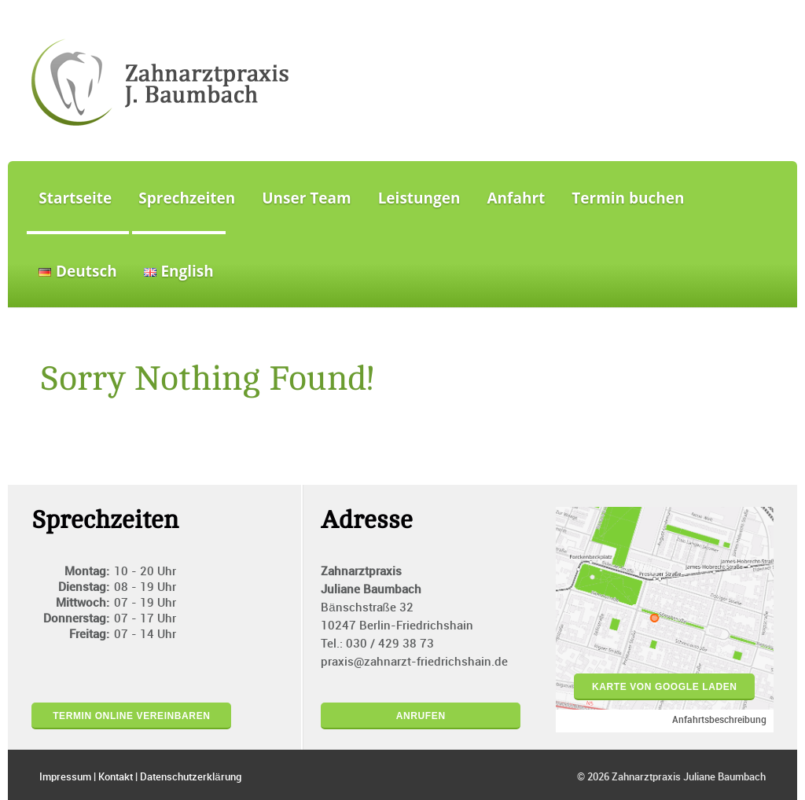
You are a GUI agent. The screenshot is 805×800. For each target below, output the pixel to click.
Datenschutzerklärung (190, 777)
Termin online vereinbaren (131, 715)
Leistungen (419, 198)
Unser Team (306, 198)
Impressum (65, 777)
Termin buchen (628, 198)
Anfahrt (516, 198)
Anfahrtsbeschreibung (719, 720)
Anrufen (421, 715)
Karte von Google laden (664, 686)
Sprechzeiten (186, 198)
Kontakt (115, 777)
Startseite (75, 198)
